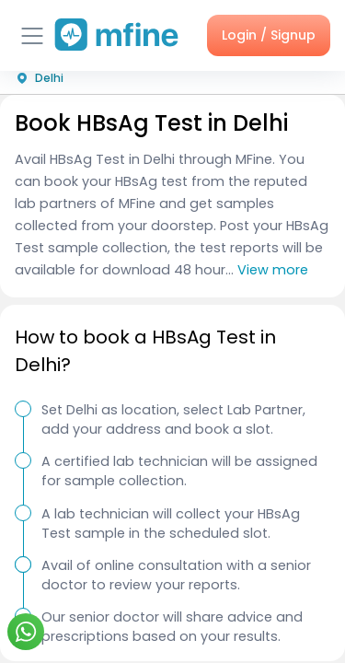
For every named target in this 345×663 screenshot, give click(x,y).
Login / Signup (269, 35)
